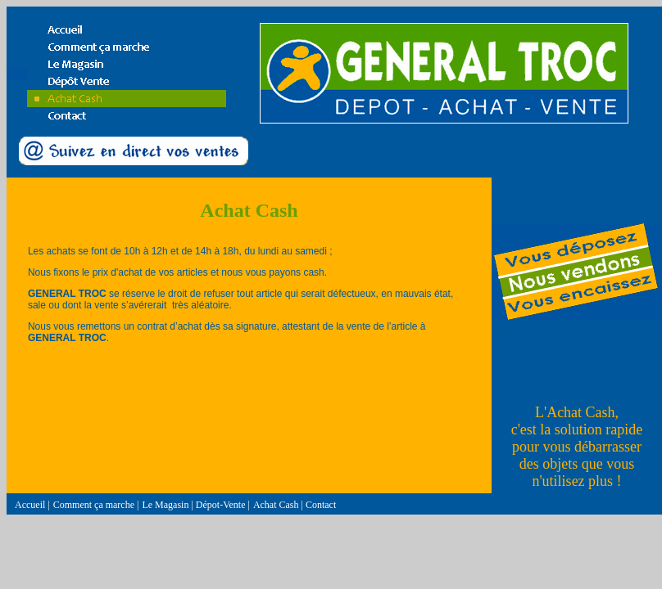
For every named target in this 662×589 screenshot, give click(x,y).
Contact (321, 504)
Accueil (30, 504)
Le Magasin (165, 504)
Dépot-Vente (221, 504)
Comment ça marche (93, 504)
